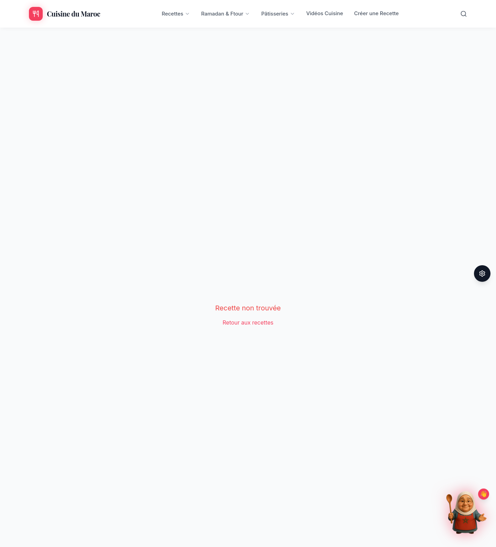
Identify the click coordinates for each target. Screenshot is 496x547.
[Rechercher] (463, 13)
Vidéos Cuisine (324, 13)
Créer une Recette (376, 13)
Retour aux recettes (248, 322)
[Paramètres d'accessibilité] (482, 273)
